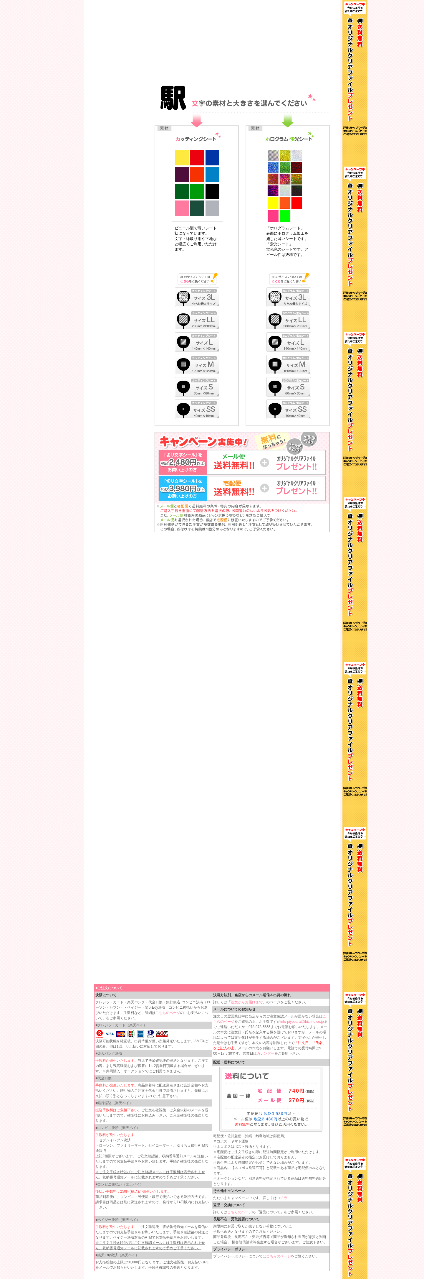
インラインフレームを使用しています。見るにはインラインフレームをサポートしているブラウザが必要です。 (212, 41)
